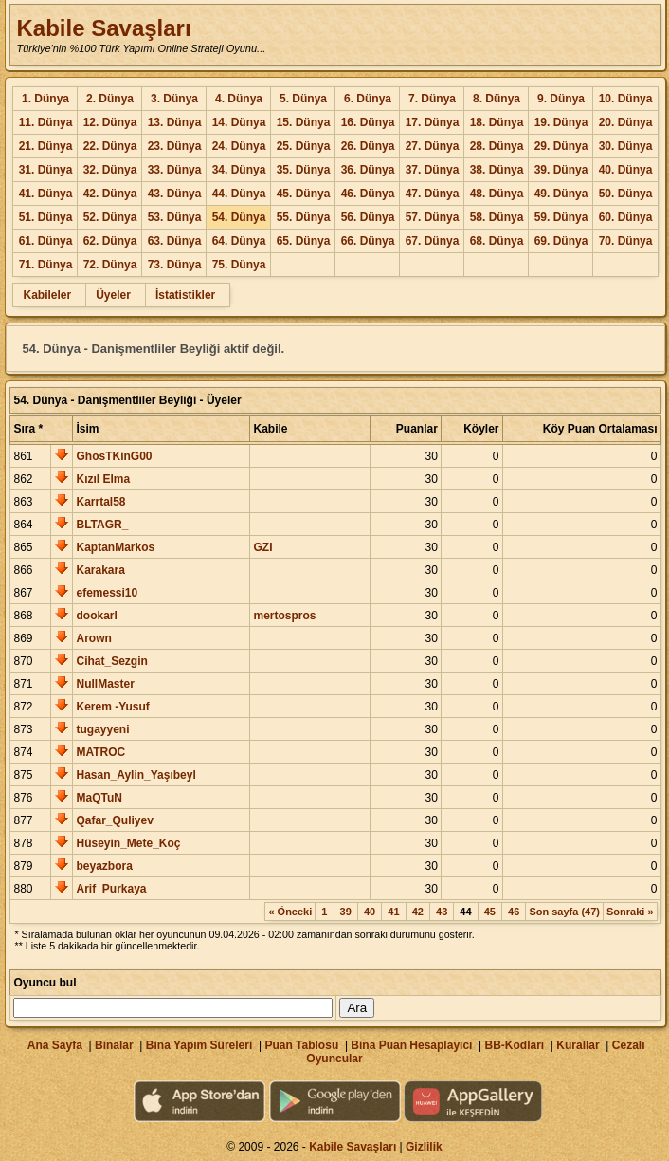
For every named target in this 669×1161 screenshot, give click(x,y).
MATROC (100, 752)
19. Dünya (561, 122)
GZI (262, 547)
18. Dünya (497, 122)
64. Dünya (239, 241)
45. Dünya (304, 193)
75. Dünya (239, 264)
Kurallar (577, 1045)
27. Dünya (433, 146)
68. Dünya (497, 241)
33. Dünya (175, 169)
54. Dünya (239, 217)
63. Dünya (175, 241)
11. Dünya (46, 122)
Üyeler (113, 295)
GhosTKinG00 (114, 456)
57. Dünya (433, 217)
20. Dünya (626, 122)
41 (393, 911)
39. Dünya (561, 169)
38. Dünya (497, 169)
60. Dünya (626, 217)
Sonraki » (630, 911)
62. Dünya (110, 241)
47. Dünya (433, 193)
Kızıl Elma (103, 479)
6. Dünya (367, 98)
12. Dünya (110, 122)
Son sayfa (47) (564, 911)
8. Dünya (496, 98)
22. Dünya (110, 146)
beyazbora (104, 866)
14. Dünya (239, 122)
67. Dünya (433, 241)
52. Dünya (110, 217)
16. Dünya (368, 122)
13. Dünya (175, 122)
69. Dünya (561, 241)
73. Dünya (175, 264)
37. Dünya (433, 169)
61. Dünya (46, 241)
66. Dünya (368, 241)
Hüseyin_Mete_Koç (128, 843)
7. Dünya (432, 98)
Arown (93, 638)
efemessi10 (106, 592)
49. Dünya (561, 193)
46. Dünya (368, 193)
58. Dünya (497, 217)
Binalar (114, 1045)
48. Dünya (497, 193)
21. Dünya (46, 146)
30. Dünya (626, 146)
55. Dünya (304, 217)
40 (369, 911)
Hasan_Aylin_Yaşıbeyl (135, 775)
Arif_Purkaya (111, 888)
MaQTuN (98, 797)
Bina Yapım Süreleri (199, 1045)
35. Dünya (304, 169)
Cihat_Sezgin (111, 661)
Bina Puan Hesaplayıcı (411, 1045)
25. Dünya (304, 146)
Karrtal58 (100, 501)
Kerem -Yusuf (112, 706)
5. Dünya (303, 98)
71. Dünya (46, 264)
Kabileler (47, 295)
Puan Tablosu (301, 1045)
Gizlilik (424, 1146)
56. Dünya (368, 217)
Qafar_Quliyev (114, 820)
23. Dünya (175, 146)
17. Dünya (433, 122)
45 (489, 911)
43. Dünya (175, 193)
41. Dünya (46, 193)
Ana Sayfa (54, 1045)
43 (441, 911)
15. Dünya (304, 122)
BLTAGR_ (102, 524)
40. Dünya (626, 169)
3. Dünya (174, 98)
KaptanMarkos (115, 547)
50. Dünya (626, 193)
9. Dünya (561, 98)
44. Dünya (239, 193)
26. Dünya (368, 146)
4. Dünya (238, 98)
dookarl (96, 615)
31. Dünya (46, 169)
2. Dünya (110, 98)
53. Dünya (175, 217)
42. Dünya (110, 193)
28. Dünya (497, 146)
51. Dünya (46, 217)
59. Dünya (561, 217)
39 (345, 911)
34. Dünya (239, 169)
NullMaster (105, 684)
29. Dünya (561, 146)
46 (513, 911)
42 (417, 911)
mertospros (284, 615)
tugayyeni (102, 729)
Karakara (100, 570)
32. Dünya (110, 169)
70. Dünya (626, 241)
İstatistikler (185, 295)
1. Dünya (45, 98)
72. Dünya (110, 264)
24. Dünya (239, 146)
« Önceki (290, 911)
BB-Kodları (515, 1045)
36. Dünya (368, 169)
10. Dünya (626, 98)
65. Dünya (304, 241)
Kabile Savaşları (103, 28)
